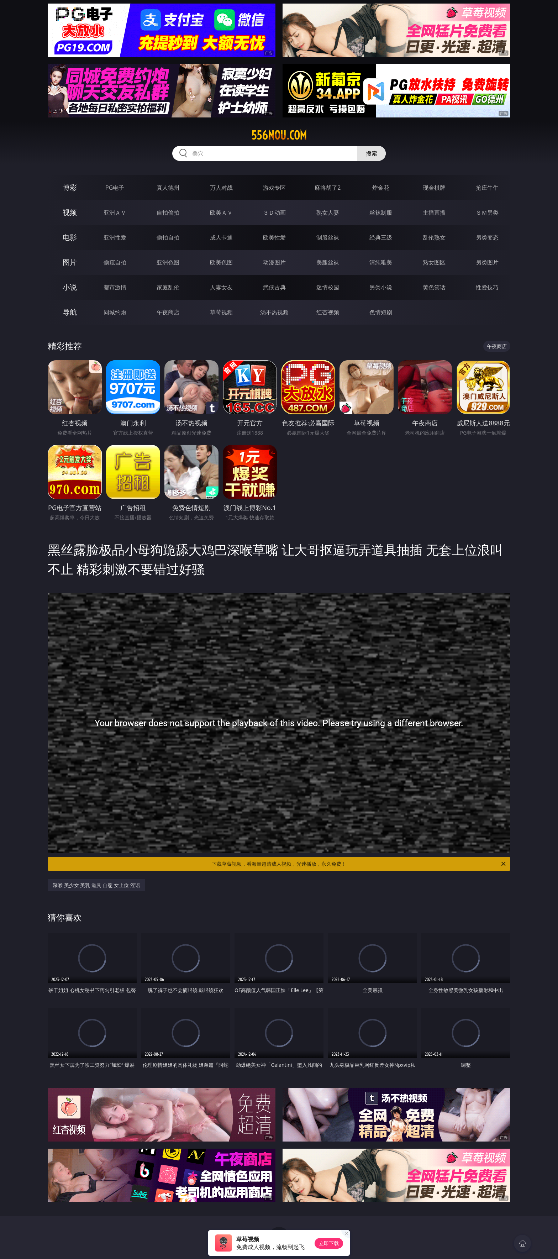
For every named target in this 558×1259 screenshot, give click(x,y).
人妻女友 (221, 287)
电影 (70, 237)
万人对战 (221, 188)
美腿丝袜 (327, 262)
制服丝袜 (327, 237)
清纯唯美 (380, 262)
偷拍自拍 (168, 237)
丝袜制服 (380, 212)
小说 (70, 287)
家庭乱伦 (168, 287)
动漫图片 (274, 262)
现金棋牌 (434, 188)
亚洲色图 (168, 262)
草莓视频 (221, 312)
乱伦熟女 (434, 237)
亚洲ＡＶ (115, 212)
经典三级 (380, 237)
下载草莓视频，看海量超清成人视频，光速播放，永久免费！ (359, 864)
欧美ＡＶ (221, 212)
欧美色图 (221, 262)
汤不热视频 (274, 312)
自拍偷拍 (168, 212)
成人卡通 (221, 237)
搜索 (371, 153)
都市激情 (115, 287)
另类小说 (380, 287)
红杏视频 (327, 312)
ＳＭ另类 (487, 212)
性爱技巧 (487, 287)
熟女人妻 (327, 212)
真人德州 (168, 188)
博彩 (70, 187)
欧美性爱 (274, 237)
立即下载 (329, 1243)
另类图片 (487, 262)
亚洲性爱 (115, 237)
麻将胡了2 (328, 188)
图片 (70, 262)
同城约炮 (115, 312)
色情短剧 (380, 312)
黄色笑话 (434, 287)
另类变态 (487, 237)
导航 (70, 312)
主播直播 (434, 212)
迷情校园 (327, 287)
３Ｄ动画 (274, 212)
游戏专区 (274, 188)
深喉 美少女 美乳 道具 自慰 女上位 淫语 (96, 885)
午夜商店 (168, 312)
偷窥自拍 (115, 262)
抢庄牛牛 (487, 188)
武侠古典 (274, 287)
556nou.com (279, 135)
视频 (70, 212)
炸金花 (380, 188)
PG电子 (114, 188)
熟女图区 (434, 262)
